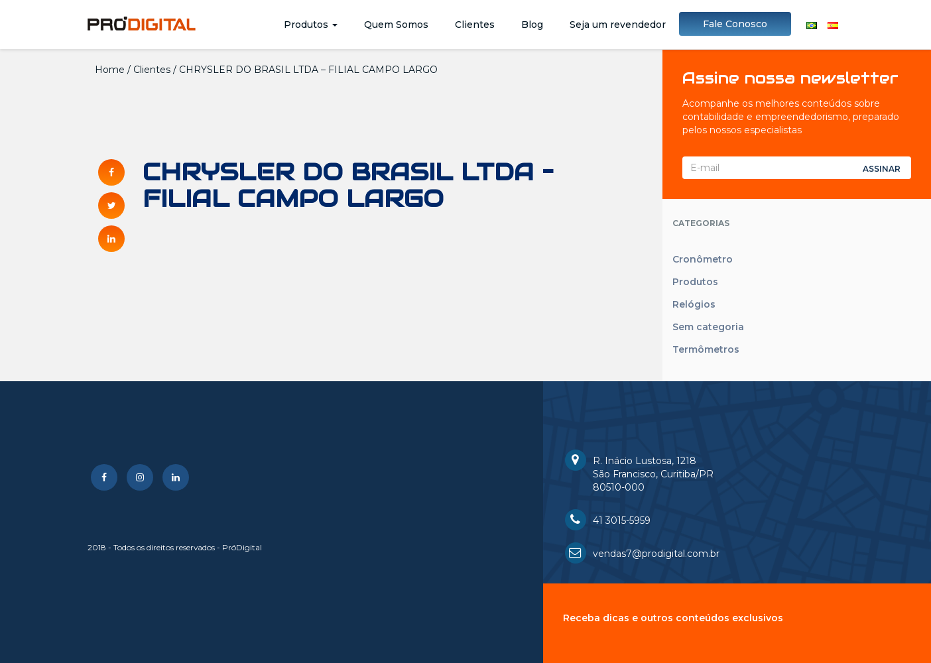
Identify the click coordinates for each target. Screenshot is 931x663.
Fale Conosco (735, 24)
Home (110, 70)
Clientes (475, 24)
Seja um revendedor (618, 24)
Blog (532, 24)
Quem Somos (396, 24)
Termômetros (705, 349)
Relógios (693, 304)
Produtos (311, 24)
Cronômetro (702, 259)
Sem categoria (708, 327)
